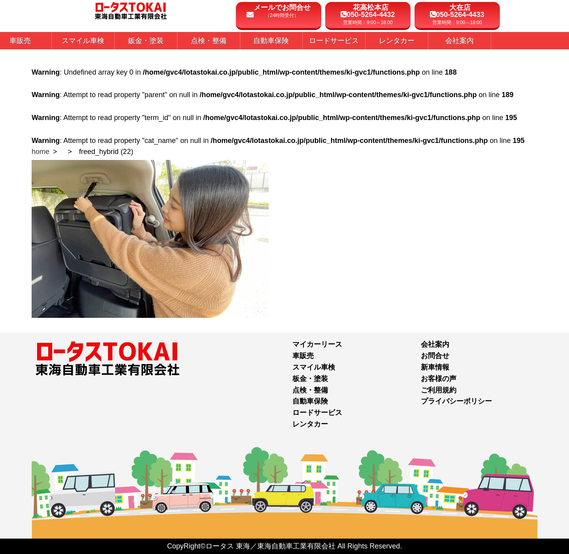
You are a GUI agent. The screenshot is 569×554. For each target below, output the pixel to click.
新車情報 (435, 367)
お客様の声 (438, 379)
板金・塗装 (310, 379)
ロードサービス (317, 413)
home (40, 152)
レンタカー (310, 424)
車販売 (303, 356)
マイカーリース (317, 344)
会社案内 (435, 344)
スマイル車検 (313, 367)
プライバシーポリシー (456, 401)
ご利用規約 (438, 390)
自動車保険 (310, 401)
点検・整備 (310, 390)
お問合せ (435, 356)
